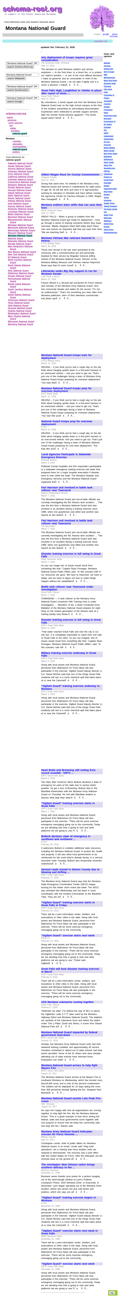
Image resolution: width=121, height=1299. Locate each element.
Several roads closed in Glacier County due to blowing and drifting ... (70, 871)
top (112, 1293)
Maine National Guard (19, 214)
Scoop (106, 198)
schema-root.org (16, 113)
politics (16, 152)
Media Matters (109, 148)
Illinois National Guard (19, 198)
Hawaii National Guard (19, 193)
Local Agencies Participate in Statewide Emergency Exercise (66, 456)
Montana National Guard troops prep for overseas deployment (66, 390)
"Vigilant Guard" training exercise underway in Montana (70, 687)
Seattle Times (109, 203)
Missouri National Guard (20, 233)
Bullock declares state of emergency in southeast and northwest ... (65, 838)
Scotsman (107, 201)
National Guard (15, 238)
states (13, 128)
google (106, 34)
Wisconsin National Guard (21, 321)
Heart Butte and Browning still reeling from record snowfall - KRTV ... (68, 771)
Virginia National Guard (19, 311)
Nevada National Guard (19, 244)
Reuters (107, 195)
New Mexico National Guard (22, 252)
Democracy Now (110, 116)
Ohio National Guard (18, 270)
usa (11, 125)
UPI (105, 212)
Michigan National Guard (20, 225)
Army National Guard (18, 174)
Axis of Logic (109, 72)
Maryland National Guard (20, 217)
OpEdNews (108, 174)
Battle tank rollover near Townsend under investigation (67, 588)
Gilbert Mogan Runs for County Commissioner (70, 174)
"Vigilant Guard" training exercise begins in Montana (68, 1199)
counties (17, 141)
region (10, 117)
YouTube (113, 36)
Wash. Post (108, 215)
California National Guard (20, 177)
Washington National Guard (22, 313)
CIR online (108, 89)
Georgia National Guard (20, 190)
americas (12, 120)
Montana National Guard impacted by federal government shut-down (69, 1034)
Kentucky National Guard (20, 209)
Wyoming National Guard (20, 324)
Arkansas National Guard (20, 171)
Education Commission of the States (110, 122)
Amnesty (107, 66)
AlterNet (107, 63)
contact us (100, 41)
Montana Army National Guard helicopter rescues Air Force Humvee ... (66, 1133)
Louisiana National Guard (21, 211)
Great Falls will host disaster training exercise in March (70, 970)
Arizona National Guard (19, 168)
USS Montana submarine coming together (67, 1002)
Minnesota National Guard (21, 227)
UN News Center (110, 209)
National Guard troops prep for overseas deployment (66, 423)
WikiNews (107, 221)
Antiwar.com (108, 69)
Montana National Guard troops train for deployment (66, 356)
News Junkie (109, 163)
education (17, 144)
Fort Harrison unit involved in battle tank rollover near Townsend (66, 489)
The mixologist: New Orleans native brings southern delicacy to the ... (68, 1166)
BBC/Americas (109, 78)
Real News (108, 192)
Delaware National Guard (20, 185)
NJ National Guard (17, 257)
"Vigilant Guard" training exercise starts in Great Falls (68, 805)
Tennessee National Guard (21, 300)
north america (15, 123)
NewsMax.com (109, 168)
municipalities (19, 146)
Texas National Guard (19, 303)
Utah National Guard (18, 305)
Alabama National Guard (20, 163)
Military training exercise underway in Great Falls (68, 654)
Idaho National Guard (18, 195)
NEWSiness (108, 160)
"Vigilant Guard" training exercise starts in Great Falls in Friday (68, 904)
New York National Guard (20, 254)
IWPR (106, 133)
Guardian (107, 127)
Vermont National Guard (20, 308)
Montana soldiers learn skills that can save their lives (71, 206)
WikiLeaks (108, 218)
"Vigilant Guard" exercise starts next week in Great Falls (69, 1232)
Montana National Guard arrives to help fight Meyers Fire (69, 1067)
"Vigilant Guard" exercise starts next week (68, 935)
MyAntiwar (108, 157)
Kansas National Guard (19, 206)
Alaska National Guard (19, 166)
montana (15, 131)
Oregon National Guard (19, 276)
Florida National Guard (19, 187)
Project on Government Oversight (108, 180)
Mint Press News (110, 154)
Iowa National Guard (18, 203)
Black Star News (110, 81)
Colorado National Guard (20, 179)
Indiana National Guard (19, 201)
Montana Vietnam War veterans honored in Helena (68, 239)
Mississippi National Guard (21, 230)
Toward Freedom (110, 206)
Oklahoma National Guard (21, 273)
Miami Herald (109, 151)
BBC (105, 75)
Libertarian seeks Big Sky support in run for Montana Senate (69, 272)
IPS (105, 130)
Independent (108, 136)
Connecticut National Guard (22, 182)
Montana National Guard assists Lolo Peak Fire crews (71, 1100)
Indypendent (108, 139)
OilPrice (107, 171)
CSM (106, 92)
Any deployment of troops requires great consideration (66, 59)
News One (108, 165)
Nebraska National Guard (20, 241)
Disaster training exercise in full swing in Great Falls (71, 555)
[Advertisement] (70, 145)
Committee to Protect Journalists (109, 98)
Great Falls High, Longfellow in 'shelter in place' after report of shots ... (71, 92)
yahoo (115, 34)
